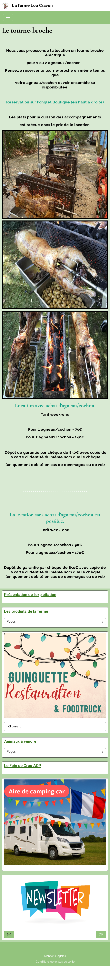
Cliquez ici (15, 726)
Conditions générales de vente (55, 961)
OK (101, 934)
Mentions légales (55, 956)
